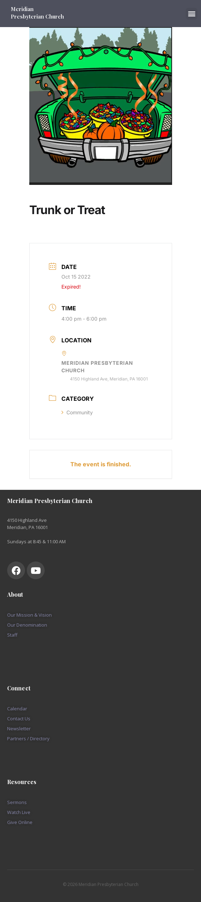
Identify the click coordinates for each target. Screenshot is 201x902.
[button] (191, 14)
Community (77, 412)
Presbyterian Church (37, 16)
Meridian (23, 8)
